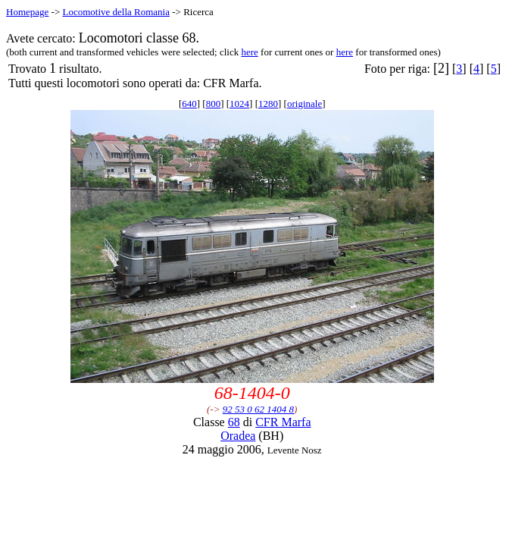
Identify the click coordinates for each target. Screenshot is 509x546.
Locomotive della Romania (116, 11)
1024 (239, 103)
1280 (268, 103)
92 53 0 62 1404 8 (258, 409)
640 (189, 103)
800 (213, 103)
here (249, 52)
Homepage (27, 11)
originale (304, 103)
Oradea (237, 435)
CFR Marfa (283, 422)
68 (234, 422)
